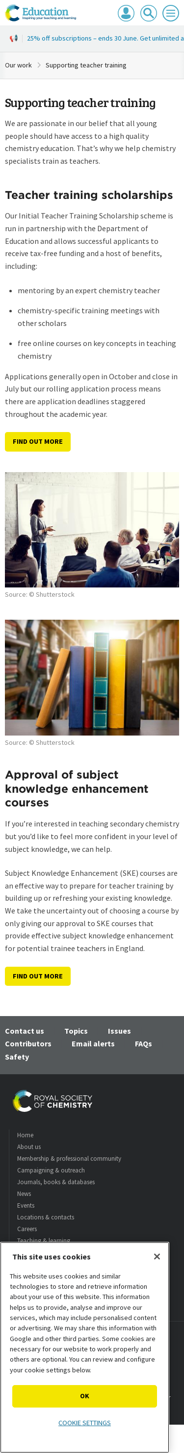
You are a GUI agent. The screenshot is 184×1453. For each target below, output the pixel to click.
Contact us (24, 1031)
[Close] (157, 1256)
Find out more (38, 441)
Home (25, 1135)
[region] (84, 1347)
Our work (18, 65)
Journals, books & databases (56, 1182)
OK (84, 1395)
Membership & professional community (69, 1158)
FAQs (143, 1043)
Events (25, 1205)
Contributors (28, 1043)
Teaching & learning (43, 1240)
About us (29, 1147)
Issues (119, 1031)
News (24, 1194)
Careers (27, 1229)
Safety (17, 1057)
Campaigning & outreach (51, 1170)
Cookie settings (84, 1422)
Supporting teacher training (86, 65)
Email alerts (93, 1043)
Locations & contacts (45, 1217)
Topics (76, 1031)
